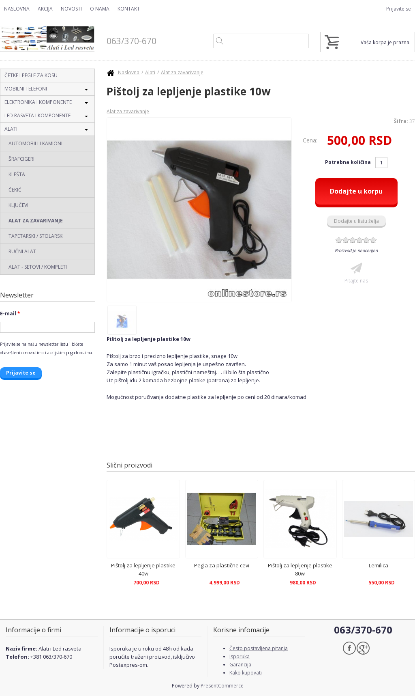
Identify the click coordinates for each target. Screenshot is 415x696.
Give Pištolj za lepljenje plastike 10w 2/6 (345, 240)
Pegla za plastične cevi (221, 565)
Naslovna (17, 8)
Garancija (240, 664)
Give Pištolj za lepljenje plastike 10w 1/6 (339, 240)
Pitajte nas (356, 280)
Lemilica (378, 565)
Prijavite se (398, 8)
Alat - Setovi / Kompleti (38, 266)
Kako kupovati (245, 672)
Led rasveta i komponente (37, 115)
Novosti (71, 8)
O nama (99, 8)
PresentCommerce (222, 685)
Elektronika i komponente (38, 102)
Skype (377, 648)
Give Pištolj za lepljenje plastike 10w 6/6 (373, 240)
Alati (10, 128)
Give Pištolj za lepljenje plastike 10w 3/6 (352, 240)
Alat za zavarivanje (36, 220)
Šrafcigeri (21, 158)
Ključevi (18, 205)
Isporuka (239, 656)
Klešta (17, 174)
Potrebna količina (348, 162)
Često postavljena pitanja (258, 648)
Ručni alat (22, 251)
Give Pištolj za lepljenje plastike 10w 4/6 (359, 240)
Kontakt (129, 8)
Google (363, 648)
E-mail (10, 313)
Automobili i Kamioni (35, 143)
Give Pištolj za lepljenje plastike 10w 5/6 (366, 240)
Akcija (45, 8)
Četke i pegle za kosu (31, 75)
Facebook (349, 648)
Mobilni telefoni (25, 88)
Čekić (15, 189)
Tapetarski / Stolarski (36, 236)
